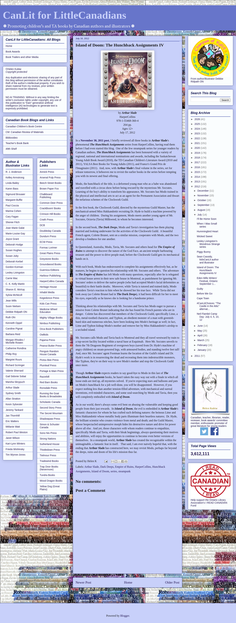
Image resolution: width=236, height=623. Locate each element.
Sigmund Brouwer (15, 194)
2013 (198, 181)
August (201, 209)
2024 (198, 128)
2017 (198, 162)
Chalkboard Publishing (46, 196)
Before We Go (204, 293)
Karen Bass (12, 188)
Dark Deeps (107, 466)
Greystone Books (49, 258)
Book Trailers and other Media (22, 57)
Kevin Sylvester (14, 404)
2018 (198, 157)
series (114, 471)
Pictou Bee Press (49, 360)
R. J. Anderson (14, 171)
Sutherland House (49, 444)
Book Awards (13, 51)
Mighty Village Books (51, 317)
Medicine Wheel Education (48, 311)
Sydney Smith (13, 393)
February (202, 345)
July (199, 214)
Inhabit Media (47, 292)
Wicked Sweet (204, 236)
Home (128, 582)
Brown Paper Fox (49, 188)
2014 (198, 176)
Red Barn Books (49, 382)
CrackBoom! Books (50, 208)
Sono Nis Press (48, 433)
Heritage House (48, 286)
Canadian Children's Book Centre (24, 126)
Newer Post (83, 582)
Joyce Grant (12, 239)
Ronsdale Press (48, 388)
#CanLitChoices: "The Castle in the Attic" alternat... (209, 306)
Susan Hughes (14, 250)
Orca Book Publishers (51, 329)
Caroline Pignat (14, 328)
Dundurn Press (48, 236)
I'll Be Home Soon (206, 218)
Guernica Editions (49, 270)
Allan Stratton (13, 398)
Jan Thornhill (13, 415)
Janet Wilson (13, 438)
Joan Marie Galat (15, 227)
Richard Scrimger (15, 365)
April (200, 335)
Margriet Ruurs (14, 359)
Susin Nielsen (13, 306)
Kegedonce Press (49, 298)
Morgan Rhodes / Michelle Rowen (15, 341)
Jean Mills (11, 300)
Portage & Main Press (52, 371)
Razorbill (44, 376)
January (202, 349)
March (201, 340)
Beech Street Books (51, 183)
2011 (198, 355)
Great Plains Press (50, 253)
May (200, 330)
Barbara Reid (13, 334)
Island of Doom (100, 471)
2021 (198, 143)
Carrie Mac (12, 278)
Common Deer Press (51, 202)
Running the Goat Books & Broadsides (51, 395)
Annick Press (47, 171)
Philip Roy (11, 354)
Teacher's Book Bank (17, 143)
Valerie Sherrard (14, 370)
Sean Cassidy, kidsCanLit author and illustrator (208, 259)
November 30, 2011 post (94, 140)
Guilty (200, 288)
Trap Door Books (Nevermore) (49, 468)
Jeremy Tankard (14, 410)
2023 (198, 133)
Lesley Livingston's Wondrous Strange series (208, 244)
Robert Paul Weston (17, 432)
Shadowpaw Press (50, 418)
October (202, 200)
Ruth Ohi (10, 317)
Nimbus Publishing (50, 323)
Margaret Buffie (14, 199)
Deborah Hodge (14, 244)
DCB (42, 225)
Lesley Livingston (15, 272)
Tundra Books (47, 475)
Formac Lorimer (48, 247)
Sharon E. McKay (15, 289)
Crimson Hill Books (50, 214)
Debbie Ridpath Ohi (16, 311)
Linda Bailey (12, 183)
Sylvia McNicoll (14, 295)
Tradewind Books (49, 461)
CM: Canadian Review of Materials (25, 132)
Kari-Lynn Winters (15, 443)
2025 (198, 124)
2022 (198, 138)
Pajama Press (47, 340)
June (200, 325)
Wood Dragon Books (51, 480)
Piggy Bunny (204, 251)
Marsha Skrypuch (15, 382)
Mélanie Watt (13, 426)
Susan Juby (12, 255)
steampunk (124, 471)
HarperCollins (143, 466)
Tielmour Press (48, 455)
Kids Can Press (48, 303)
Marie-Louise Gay (15, 233)
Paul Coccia (12, 205)
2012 (198, 186)
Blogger (124, 615)
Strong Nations (48, 438)
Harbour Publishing (50, 275)
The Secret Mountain (51, 413)
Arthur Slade (91, 466)
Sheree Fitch (13, 222)
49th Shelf (11, 148)
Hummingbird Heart (207, 231)
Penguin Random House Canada (49, 353)
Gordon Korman (14, 267)
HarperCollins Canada (52, 281)
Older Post (172, 582)
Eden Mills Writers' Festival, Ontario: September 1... (207, 281)
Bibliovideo (12, 137)
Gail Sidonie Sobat (16, 376)
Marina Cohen (13, 211)
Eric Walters (12, 421)
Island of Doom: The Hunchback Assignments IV (208, 270)
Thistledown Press (50, 449)
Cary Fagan (12, 216)
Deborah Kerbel (14, 261)
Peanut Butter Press (51, 345)
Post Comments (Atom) (135, 592)
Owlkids (44, 334)
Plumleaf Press (48, 365)
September (203, 205)
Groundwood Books (50, 264)
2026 (198, 119)
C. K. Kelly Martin (15, 283)
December (203, 190)
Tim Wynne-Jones (15, 454)
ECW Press (46, 242)
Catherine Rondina (16, 348)
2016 (198, 167)
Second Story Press (51, 407)
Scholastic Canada (50, 402)
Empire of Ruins (124, 466)
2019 (198, 152)
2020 (198, 148)
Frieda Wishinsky (15, 449)
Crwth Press (46, 219)
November (203, 195)
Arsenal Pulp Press (50, 177)
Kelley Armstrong (15, 177)
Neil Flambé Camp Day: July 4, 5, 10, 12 (208, 316)
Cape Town (203, 298)
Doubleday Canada (50, 230)
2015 (198, 172)
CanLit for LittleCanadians (64, 15)
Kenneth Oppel (14, 323)
